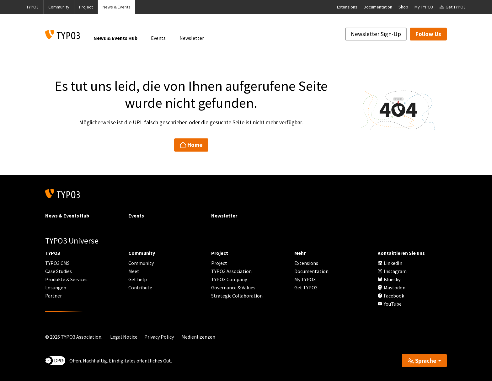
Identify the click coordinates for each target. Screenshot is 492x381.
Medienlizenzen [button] (198, 337)
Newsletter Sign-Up (376, 34)
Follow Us (428, 34)
